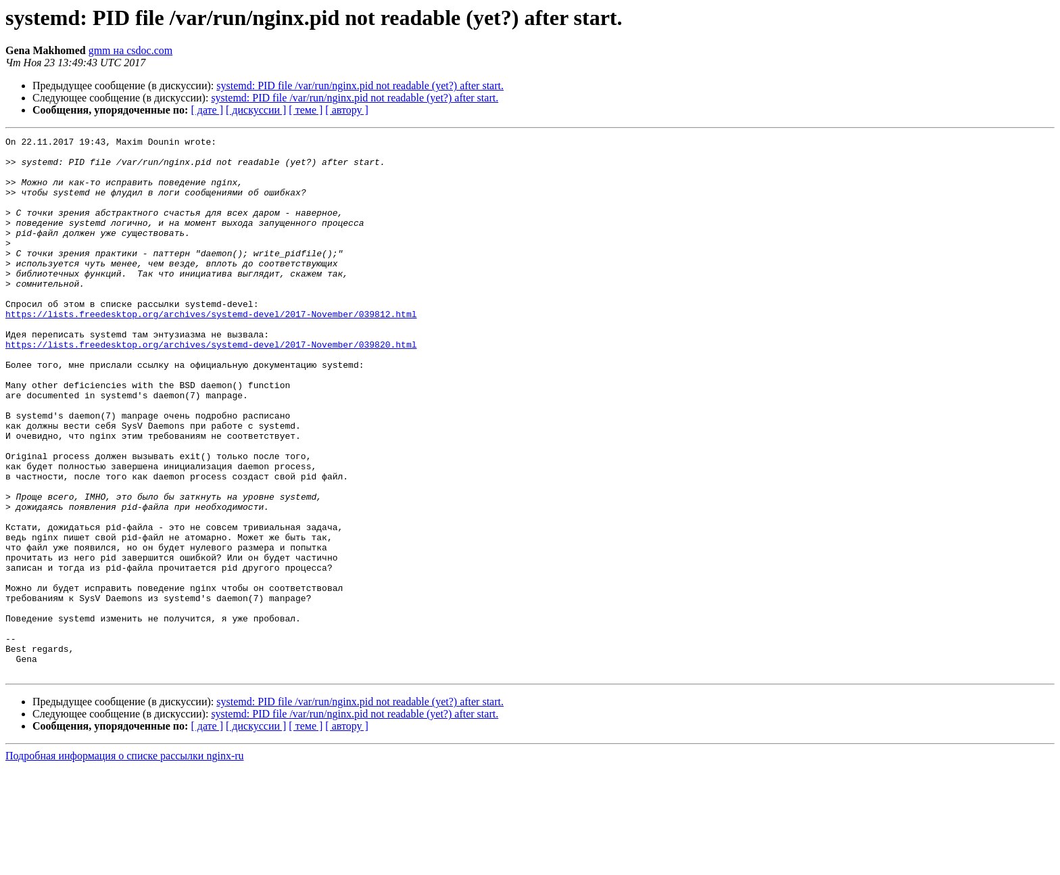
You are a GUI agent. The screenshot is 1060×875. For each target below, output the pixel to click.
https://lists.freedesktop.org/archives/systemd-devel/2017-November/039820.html (210, 387)
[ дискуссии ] (256, 110)
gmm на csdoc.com (131, 50)
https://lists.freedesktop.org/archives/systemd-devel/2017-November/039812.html (210, 350)
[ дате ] (207, 110)
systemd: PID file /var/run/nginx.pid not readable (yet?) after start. (360, 85)
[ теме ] (305, 110)
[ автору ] (346, 110)
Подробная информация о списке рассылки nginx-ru (124, 863)
